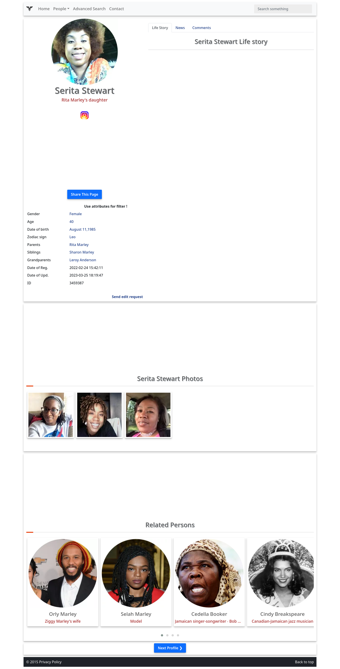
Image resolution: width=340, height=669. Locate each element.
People (59, 8)
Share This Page (84, 194)
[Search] (283, 8)
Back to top (304, 661)
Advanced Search (89, 8)
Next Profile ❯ (170, 648)
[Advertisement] (84, 155)
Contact (116, 8)
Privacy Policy (50, 661)
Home (44, 8)
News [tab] (180, 27)
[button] (162, 635)
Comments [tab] (201, 27)
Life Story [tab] (160, 27)
